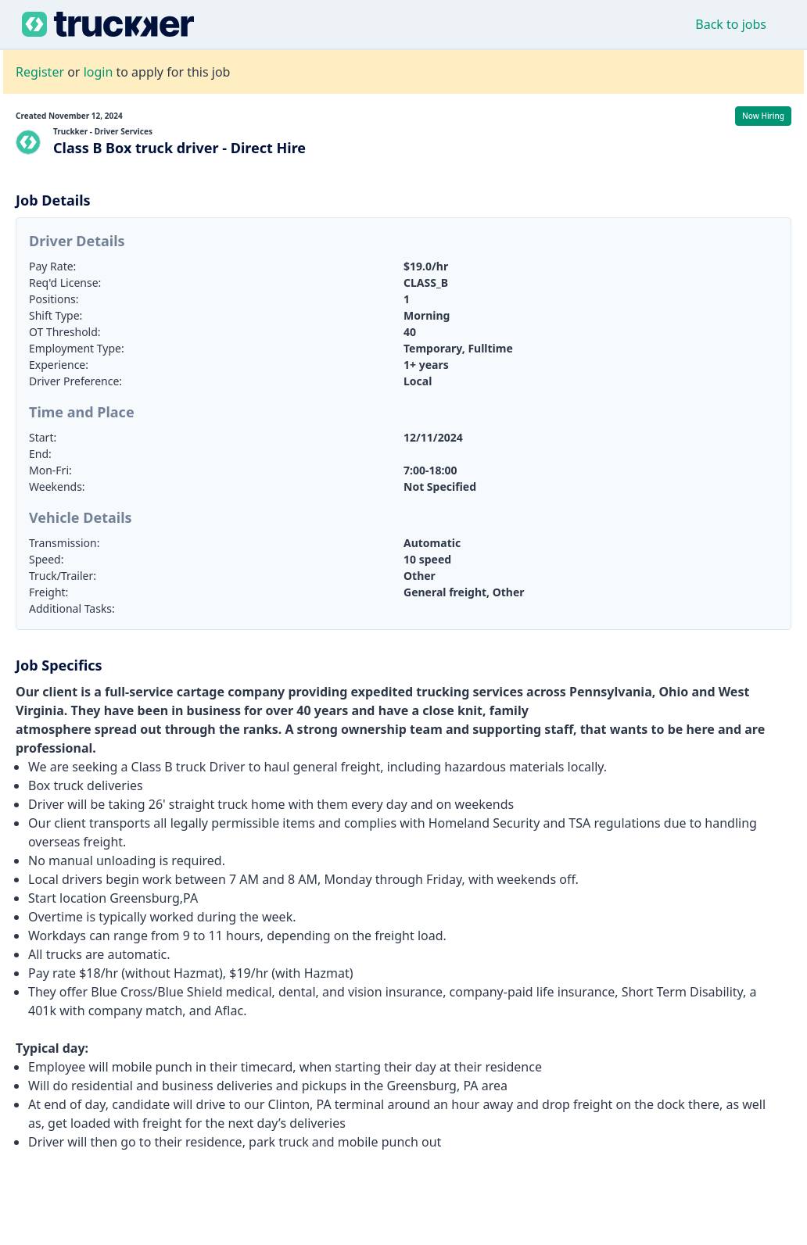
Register (40, 71)
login (98, 71)
